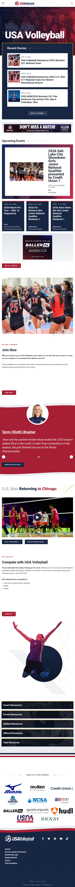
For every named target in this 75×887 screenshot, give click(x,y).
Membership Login (11, 855)
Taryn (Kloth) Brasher (18, 432)
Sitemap (31, 881)
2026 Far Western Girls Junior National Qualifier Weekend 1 (36, 213)
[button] (3, 457)
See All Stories (37, 113)
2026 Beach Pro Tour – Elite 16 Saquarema (12, 210)
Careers (7, 860)
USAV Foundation (11, 863)
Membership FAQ (11, 858)
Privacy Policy (41, 881)
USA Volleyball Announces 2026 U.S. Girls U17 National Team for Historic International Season (43, 80)
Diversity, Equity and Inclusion (15, 852)
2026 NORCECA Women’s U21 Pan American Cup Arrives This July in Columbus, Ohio (39, 99)
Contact (7, 849)
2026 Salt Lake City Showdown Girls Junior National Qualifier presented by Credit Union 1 (56, 166)
